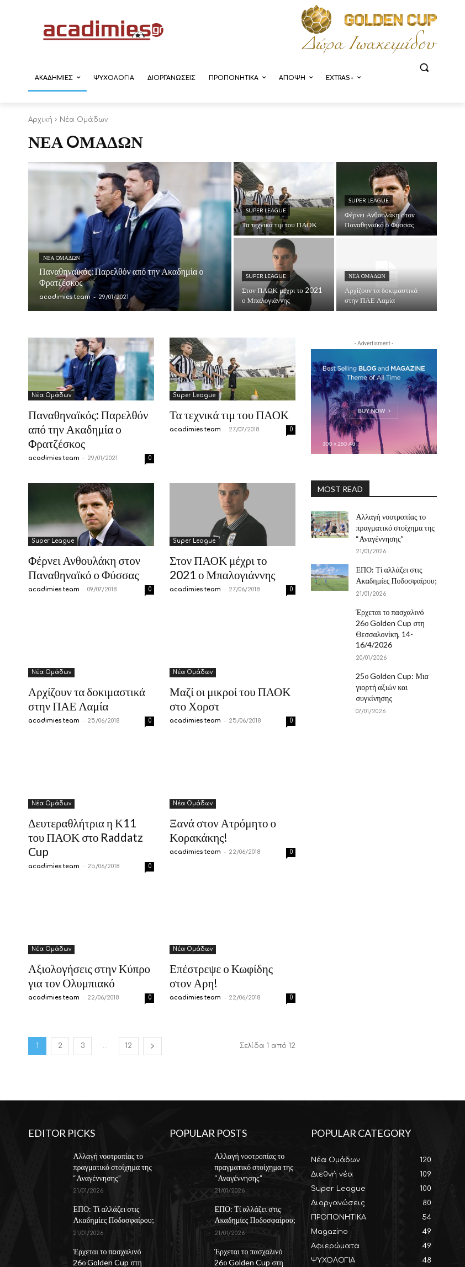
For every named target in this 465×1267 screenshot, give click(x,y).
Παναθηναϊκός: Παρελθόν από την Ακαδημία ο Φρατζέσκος (84, 419)
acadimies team (54, 439)
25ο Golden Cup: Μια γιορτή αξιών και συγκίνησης (395, 655)
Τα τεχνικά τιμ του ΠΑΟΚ (218, 413)
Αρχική (40, 120)
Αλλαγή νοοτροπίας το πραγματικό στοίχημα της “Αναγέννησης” (389, 524)
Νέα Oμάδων (61, 257)
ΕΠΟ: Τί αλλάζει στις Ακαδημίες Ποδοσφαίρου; (390, 568)
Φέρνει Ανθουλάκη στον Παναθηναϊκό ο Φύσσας (73, 546)
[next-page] (152, 995)
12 (128, 995)
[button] (424, 68)
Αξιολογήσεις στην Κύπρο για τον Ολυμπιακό (84, 927)
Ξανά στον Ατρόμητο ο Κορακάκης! (213, 800)
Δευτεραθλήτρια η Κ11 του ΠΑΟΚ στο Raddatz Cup (79, 800)
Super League (266, 210)
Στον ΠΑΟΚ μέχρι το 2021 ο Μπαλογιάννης (224, 546)
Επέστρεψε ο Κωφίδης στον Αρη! (232, 921)
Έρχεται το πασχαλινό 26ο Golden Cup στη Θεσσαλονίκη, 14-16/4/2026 (396, 612)
